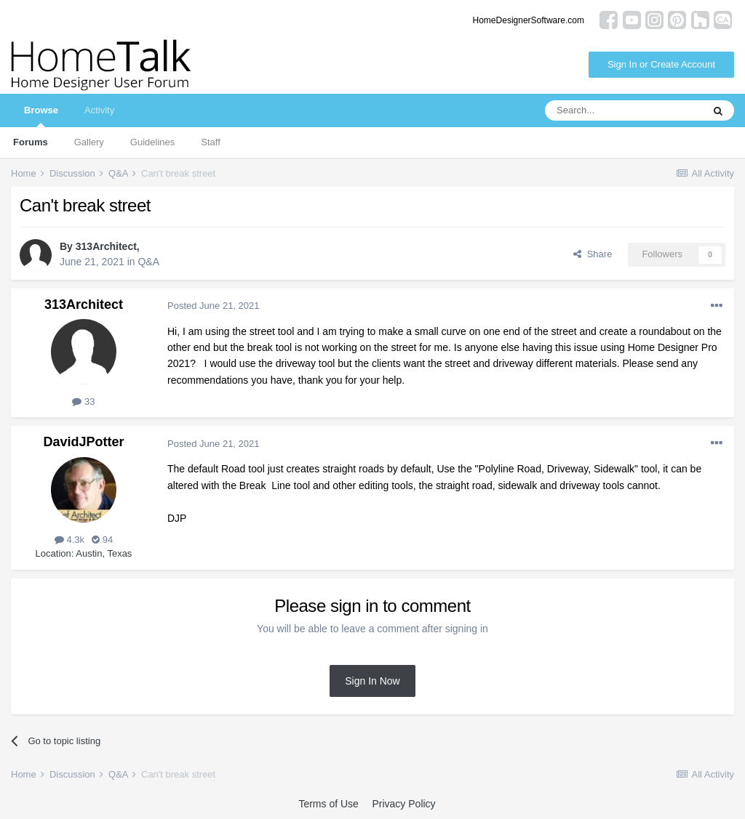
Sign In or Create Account (661, 64)
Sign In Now (372, 681)
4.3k (69, 539)
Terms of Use (328, 804)
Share (592, 254)
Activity (99, 110)
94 (102, 539)
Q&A (148, 261)
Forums (30, 142)
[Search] (623, 110)
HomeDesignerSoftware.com (528, 20)
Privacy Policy (403, 804)
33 (83, 401)
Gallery (89, 142)
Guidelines (152, 142)
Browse (41, 116)
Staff (210, 142)
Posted (213, 305)
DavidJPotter (83, 442)
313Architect (106, 246)
